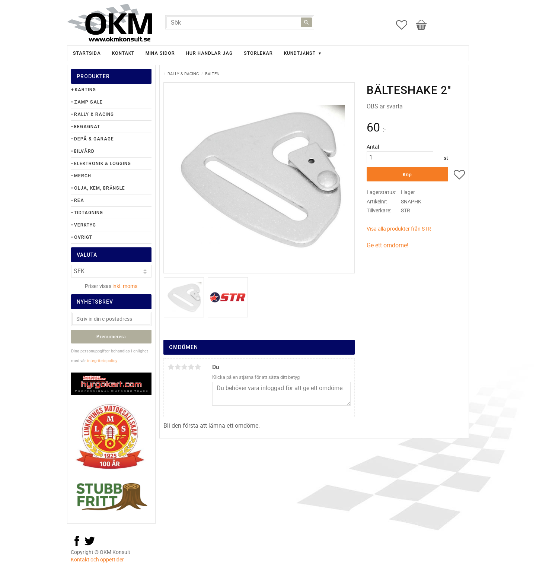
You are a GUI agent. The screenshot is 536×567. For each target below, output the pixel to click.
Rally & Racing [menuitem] (94, 114)
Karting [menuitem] (85, 89)
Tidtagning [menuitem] (88, 212)
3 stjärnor (184, 367)
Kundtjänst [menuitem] (300, 53)
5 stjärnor (197, 367)
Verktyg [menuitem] (85, 225)
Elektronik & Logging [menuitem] (102, 163)
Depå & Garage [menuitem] (94, 139)
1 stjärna (171, 367)
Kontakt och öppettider (97, 559)
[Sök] (306, 22)
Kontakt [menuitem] (123, 53)
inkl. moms (124, 285)
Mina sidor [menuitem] (160, 53)
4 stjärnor (191, 367)
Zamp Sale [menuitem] (88, 102)
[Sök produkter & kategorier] (239, 22)
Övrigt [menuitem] (83, 237)
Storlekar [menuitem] (258, 53)
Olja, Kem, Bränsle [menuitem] (99, 188)
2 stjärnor (177, 367)
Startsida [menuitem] (87, 53)
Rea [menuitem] (79, 200)
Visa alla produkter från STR (399, 228)
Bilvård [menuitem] (84, 151)
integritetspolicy (102, 360)
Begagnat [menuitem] (87, 126)
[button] (405, 25)
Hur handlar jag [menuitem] (209, 53)
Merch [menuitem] (82, 175)
